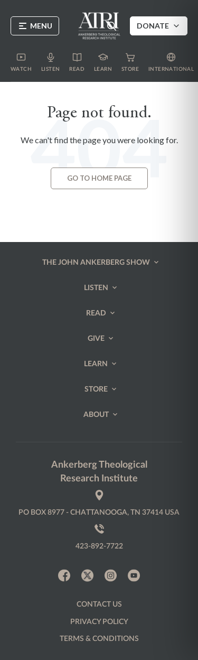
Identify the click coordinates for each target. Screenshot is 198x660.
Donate (159, 25)
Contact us (99, 604)
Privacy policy (99, 622)
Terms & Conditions (99, 639)
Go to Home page (99, 178)
